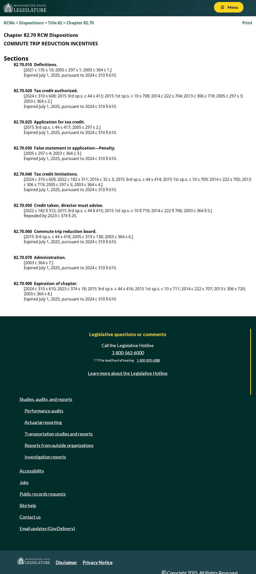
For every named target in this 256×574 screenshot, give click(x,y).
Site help (28, 505)
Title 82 (55, 23)
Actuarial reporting (43, 422)
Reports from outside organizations (59, 445)
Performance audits (43, 410)
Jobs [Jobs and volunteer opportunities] (24, 482)
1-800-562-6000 (128, 352)
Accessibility (32, 471)
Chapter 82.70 (80, 23)
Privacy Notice (97, 562)
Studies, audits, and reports (46, 399)
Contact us (30, 517)
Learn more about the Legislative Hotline (128, 373)
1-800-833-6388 (148, 360)
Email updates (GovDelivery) (47, 528)
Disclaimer (66, 562)
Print (247, 23)
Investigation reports (45, 457)
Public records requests (43, 494)
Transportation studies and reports (58, 434)
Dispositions (31, 23)
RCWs (9, 23)
